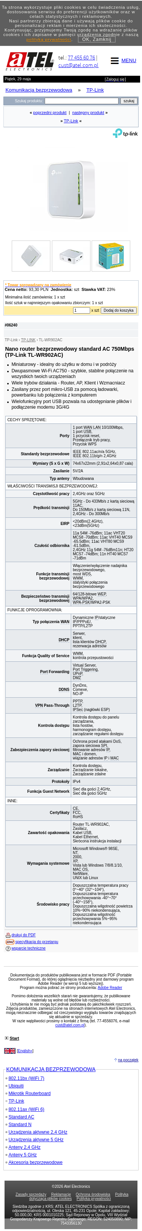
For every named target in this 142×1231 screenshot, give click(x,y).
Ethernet (91, 837)
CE (75, 808)
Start (14, 1038)
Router (78, 824)
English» (25, 1051)
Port (44, 672)
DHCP (64, 640)
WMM (78, 578)
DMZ (77, 678)
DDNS (64, 689)
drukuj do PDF (23, 935)
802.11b (89, 456)
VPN (39, 705)
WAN (88, 427)
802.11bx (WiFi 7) (25, 1078)
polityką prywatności (49, 39)
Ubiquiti (14, 1086)
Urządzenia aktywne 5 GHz (34, 1139)
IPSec (78, 710)
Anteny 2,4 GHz (23, 1147)
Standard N (18, 1124)
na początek (128, 1060)
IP (96, 618)
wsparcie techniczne (28, 948)
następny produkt (88, 112)
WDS (86, 574)
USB (88, 432)
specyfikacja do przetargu (36, 942)
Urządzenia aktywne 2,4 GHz (36, 1132)
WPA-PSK (81, 602)
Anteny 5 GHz (21, 1155)
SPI (104, 746)
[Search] (82, 101)
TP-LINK (28, 340)
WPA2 (87, 598)
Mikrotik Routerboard (28, 1093)
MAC (77, 754)
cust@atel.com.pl (78, 65)
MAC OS (80, 869)
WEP (102, 594)
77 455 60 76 (81, 57)
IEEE (77, 452)
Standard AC (20, 1117)
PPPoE (83, 622)
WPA (77, 598)
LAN (96, 427)
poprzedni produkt (50, 112)
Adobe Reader (110, 988)
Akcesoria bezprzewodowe (34, 1162)
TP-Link (71, 121)
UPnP (77, 674)
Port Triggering (85, 669)
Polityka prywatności (93, 1199)
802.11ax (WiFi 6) (25, 1109)
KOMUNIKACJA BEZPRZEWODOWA (50, 1069)
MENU (122, 60)
